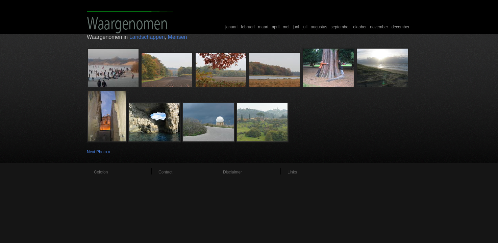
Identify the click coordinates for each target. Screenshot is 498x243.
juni (296, 27)
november (379, 27)
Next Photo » (98, 152)
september (340, 27)
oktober (360, 27)
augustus (319, 27)
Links (292, 172)
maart (263, 27)
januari (231, 27)
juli (304, 27)
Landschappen (147, 37)
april (275, 27)
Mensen (177, 37)
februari (248, 27)
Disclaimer (232, 172)
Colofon (101, 172)
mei (286, 27)
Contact (165, 172)
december (400, 27)
